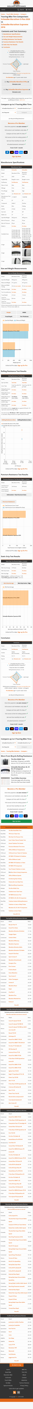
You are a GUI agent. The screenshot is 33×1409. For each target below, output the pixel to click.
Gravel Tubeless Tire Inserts (16, 843)
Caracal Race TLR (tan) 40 (15, 1126)
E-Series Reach (12, 969)
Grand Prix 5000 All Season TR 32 (17, 1190)
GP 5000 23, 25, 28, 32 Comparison (17, 898)
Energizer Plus (12, 963)
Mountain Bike (8, 1375)
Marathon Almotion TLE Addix (16, 950)
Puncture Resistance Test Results (13, 42)
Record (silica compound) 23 (16, 1096)
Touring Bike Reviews (12, 751)
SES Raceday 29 (13, 1049)
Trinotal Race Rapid (14, 1308)
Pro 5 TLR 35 (12, 1133)
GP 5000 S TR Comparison (15, 866)
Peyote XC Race (13, 1296)
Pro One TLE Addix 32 (14, 1177)
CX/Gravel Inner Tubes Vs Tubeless (18, 853)
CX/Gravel (8, 1377)
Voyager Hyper (12, 934)
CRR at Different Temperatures (17, 850)
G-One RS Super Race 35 (15, 1167)
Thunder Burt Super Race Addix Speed (17, 1232)
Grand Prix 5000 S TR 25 (15, 1067)
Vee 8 (10, 1332)
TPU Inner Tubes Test (14, 833)
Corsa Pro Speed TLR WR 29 (16, 1024)
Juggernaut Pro (13, 1357)
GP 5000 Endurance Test (15, 895)
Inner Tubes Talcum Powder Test (17, 840)
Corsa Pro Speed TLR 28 (15, 1021)
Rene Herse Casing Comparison (18, 872)
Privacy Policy (24, 1385)
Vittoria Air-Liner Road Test (16, 882)
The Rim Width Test (14, 888)
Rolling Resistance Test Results (12, 39)
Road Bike (8, 1372)
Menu (30, 9)
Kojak (10, 989)
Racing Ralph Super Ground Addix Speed (17, 1250)
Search (22, 9)
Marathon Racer (13, 985)
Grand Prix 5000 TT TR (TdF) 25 (17, 1042)
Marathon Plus (12, 995)
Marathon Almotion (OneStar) (16, 931)
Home (3, 9)
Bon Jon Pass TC (13, 924)
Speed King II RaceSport (15, 1255)
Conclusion (6, 47)
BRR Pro (24, 1369)
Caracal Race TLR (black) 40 (16, 1146)
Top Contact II (12, 976)
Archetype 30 (12, 1036)
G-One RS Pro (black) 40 (15, 1164)
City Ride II (11, 992)
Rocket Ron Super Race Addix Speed (18, 1293)
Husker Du (11, 1341)
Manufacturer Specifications (11, 34)
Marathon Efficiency (14, 940)
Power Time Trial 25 (14, 1093)
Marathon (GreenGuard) (15, 960)
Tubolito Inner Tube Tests (15, 891)
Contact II (11, 982)
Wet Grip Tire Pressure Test (16, 837)
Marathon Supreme (14, 944)
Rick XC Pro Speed (13, 1246)
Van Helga (11, 1338)
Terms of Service (24, 1383)
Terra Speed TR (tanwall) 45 (16, 1196)
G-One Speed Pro (13, 1215)
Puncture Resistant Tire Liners (17, 846)
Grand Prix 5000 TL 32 (14, 1180)
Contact (24, 1377)
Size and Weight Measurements (12, 36)
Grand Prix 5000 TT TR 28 (15, 1039)
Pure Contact (12, 966)
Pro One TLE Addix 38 (14, 1136)
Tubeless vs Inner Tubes (15, 911)
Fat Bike (8, 1383)
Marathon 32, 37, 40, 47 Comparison (18, 907)
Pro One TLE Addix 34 (14, 1155)
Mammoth (11, 1351)
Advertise (24, 1380)
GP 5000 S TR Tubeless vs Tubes (17, 862)
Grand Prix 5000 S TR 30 (15, 1064)
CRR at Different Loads (15, 859)
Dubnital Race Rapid (14, 1274)
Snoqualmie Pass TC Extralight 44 (17, 1123)
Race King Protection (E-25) (16, 1237)
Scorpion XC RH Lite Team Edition (17, 1224)
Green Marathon (13, 973)
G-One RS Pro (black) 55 (15, 1271)
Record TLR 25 (12, 1033)
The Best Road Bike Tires (15, 830)
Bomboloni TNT (13, 1348)
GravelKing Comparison (16, 885)
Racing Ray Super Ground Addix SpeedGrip (17, 1278)
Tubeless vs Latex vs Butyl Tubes (17, 904)
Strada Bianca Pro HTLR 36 (15, 1171)
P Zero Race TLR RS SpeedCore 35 (17, 1130)
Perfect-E (11, 1002)
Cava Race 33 (12, 1142)
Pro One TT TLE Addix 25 (15, 1046)
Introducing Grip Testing (15, 878)
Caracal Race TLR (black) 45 (16, 1187)
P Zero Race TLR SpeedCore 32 (16, 1174)
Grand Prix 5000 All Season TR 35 (17, 1158)
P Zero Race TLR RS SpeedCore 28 (17, 1084)
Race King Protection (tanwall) (16, 1286)
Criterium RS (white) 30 (15, 1087)
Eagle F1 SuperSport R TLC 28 (16, 1074)
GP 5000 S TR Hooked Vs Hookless (17, 856)
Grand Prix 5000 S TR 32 (15, 1117)
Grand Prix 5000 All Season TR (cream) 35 (16, 1150)
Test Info (24, 1372)
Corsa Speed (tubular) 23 (15, 1100)
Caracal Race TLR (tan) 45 (15, 1161)
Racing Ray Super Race (15, 1264)
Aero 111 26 (12, 1090)
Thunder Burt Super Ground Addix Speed (18, 1220)
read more (22, 100)
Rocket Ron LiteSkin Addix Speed (17, 1228)
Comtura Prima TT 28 (14, 1052)
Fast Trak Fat (12, 1328)
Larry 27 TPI (12, 1344)
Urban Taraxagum (13, 979)
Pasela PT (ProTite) (13, 953)
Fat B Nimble (12, 1354)
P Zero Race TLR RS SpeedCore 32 (17, 1120)
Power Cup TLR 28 (13, 1077)
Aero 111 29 (12, 1080)
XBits (17, 1396)
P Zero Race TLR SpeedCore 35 (16, 1193)
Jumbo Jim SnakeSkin (14, 1325)
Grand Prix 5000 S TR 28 (15, 1055)
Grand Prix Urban (13, 928)
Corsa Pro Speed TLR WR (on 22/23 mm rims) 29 (17, 1028)
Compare (23, 751)
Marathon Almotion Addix (15, 947)
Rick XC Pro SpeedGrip (14, 1261)
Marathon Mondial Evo (15, 998)
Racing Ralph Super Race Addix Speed (17, 1304)
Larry (10, 1335)
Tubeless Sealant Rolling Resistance (18, 901)
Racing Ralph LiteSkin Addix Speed (18, 1283)
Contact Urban (12, 937)
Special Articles (8, 1385)
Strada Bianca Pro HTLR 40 (15, 1139)
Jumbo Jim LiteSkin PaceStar (16, 1322)
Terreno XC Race (13, 1258)
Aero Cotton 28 (12, 1103)
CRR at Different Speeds (15, 875)
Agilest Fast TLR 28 (13, 1071)
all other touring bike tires (23, 73)
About (24, 1375)
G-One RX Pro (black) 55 (15, 1268)
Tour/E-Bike (8, 1380)
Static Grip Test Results (10, 44)
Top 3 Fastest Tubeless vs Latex (17, 869)
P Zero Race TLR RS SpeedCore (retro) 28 (16, 1060)
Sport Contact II (13, 957)
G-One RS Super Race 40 (15, 1184)
